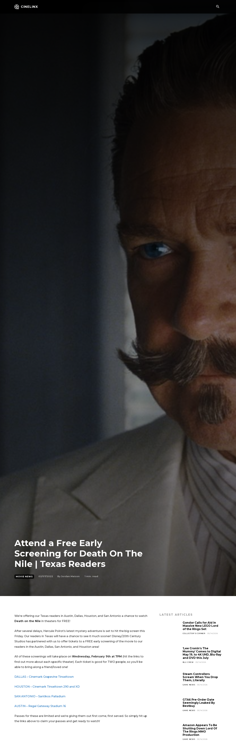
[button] (218, 7)
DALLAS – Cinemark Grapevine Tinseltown (44, 676)
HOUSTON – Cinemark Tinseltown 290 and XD (47, 686)
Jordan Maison (70, 576)
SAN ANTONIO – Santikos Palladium (40, 696)
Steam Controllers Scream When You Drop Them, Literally (201, 677)
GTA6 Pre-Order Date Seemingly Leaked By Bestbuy (199, 703)
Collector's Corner (194, 633)
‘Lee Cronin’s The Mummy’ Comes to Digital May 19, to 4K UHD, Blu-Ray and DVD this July (202, 653)
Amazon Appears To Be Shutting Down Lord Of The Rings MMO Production (200, 729)
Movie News (24, 577)
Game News (189, 685)
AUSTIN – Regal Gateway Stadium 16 (40, 706)
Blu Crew (188, 662)
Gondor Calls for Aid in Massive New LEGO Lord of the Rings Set (201, 626)
